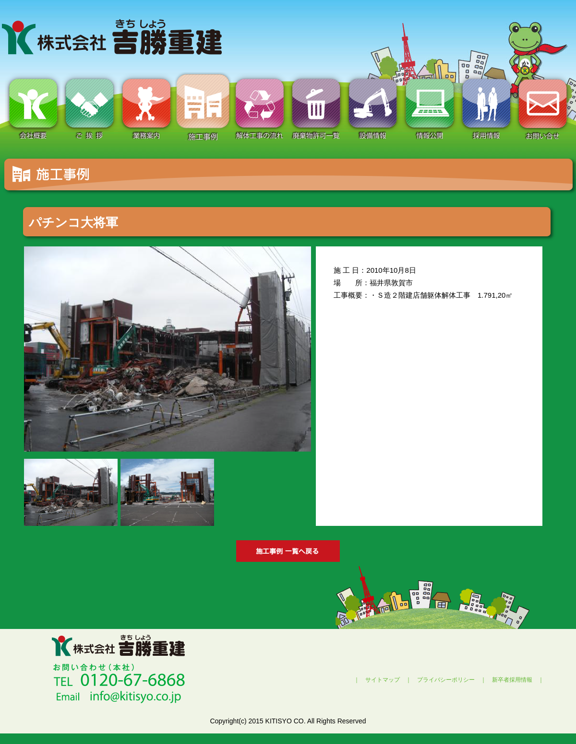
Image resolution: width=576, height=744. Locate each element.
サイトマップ (382, 679)
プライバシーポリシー (446, 679)
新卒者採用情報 (512, 679)
